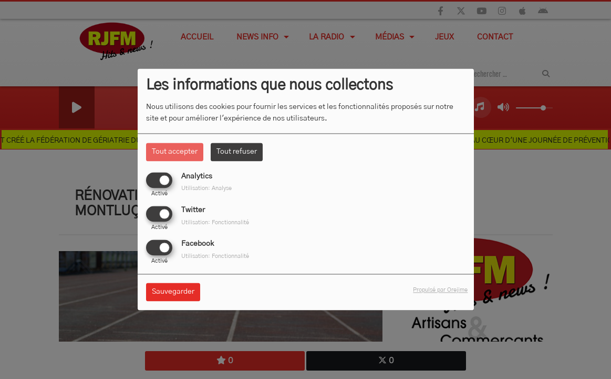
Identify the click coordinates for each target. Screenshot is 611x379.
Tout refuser (236, 151)
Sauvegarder (173, 292)
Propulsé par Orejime (440, 290)
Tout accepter (175, 151)
